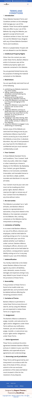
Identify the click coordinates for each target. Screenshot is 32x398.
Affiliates (21, 386)
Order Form (13, 383)
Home (7, 383)
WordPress (20, 393)
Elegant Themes (20, 390)
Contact (16, 386)
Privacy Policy (10, 386)
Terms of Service (20, 383)
